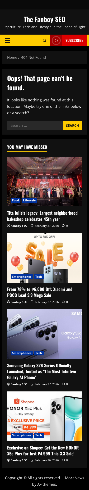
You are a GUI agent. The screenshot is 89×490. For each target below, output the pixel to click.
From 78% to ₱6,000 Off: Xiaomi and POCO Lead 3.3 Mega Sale (39, 292)
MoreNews (74, 478)
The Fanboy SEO (44, 19)
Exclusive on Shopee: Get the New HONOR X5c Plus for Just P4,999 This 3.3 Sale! (43, 451)
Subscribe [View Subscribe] (66, 40)
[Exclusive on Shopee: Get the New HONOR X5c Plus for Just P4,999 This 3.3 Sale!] (44, 416)
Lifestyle (29, 200)
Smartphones (21, 277)
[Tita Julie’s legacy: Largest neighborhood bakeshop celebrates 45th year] (44, 181)
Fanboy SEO (19, 226)
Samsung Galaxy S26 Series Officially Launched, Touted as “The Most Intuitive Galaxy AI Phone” (41, 371)
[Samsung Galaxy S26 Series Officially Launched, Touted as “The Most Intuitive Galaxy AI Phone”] (44, 334)
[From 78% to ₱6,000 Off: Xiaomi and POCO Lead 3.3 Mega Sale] (44, 258)
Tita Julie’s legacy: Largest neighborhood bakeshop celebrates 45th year (42, 216)
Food (15, 200)
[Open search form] (44, 40)
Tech (38, 277)
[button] (7, 40)
